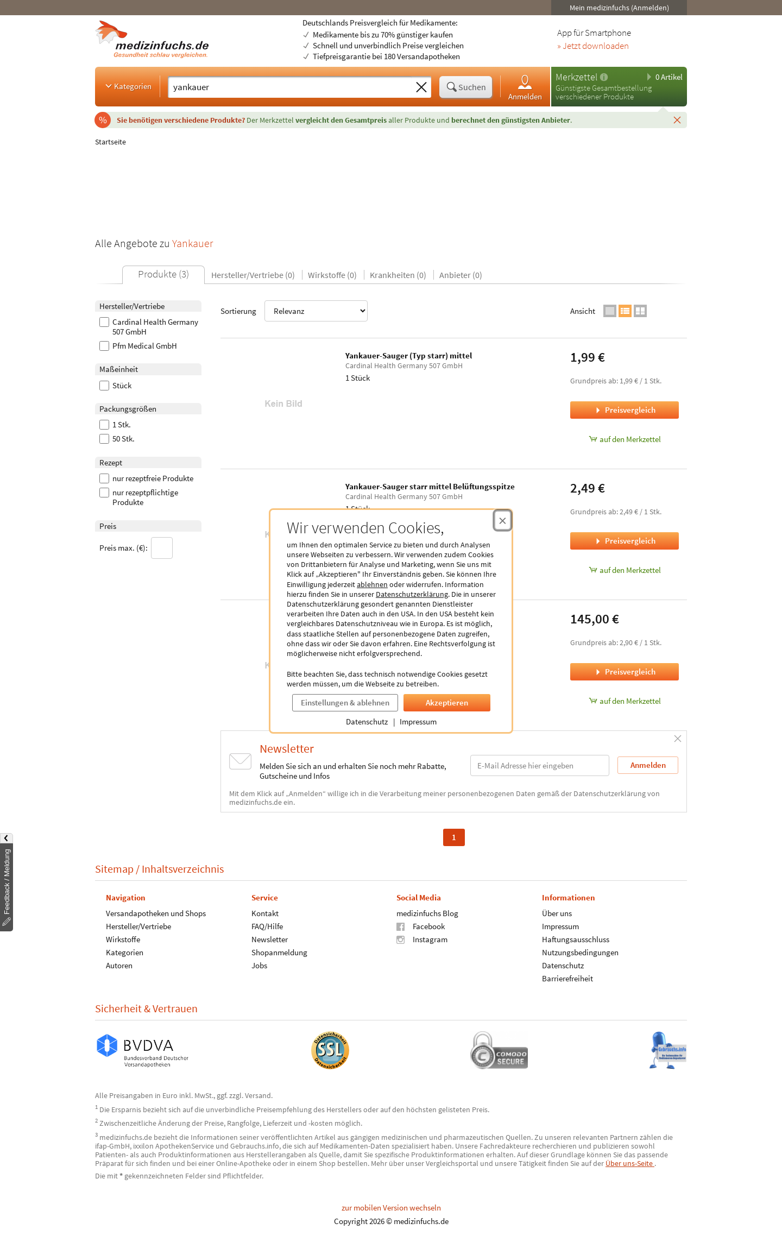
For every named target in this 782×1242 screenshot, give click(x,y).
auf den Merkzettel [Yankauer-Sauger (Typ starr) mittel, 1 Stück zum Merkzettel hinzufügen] (625, 439)
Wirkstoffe (123, 939)
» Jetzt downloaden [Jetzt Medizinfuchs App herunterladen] (593, 46)
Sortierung (294, 310)
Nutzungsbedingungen (580, 952)
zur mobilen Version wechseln (391, 1207)
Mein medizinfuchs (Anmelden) (619, 7)
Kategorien (127, 85)
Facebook (420, 926)
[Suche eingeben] (290, 87)
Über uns (557, 913)
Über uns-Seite (630, 1163)
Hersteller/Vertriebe (138, 926)
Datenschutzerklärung (412, 594)
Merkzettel (576, 77)
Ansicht (582, 311)
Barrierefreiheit (567, 978)
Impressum (418, 721)
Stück (115, 385)
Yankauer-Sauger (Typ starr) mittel (408, 355)
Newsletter (269, 939)
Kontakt (265, 913)
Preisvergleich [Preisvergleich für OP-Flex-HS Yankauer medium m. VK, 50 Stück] (624, 671)
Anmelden (525, 87)
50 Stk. (117, 439)
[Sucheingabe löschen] (421, 87)
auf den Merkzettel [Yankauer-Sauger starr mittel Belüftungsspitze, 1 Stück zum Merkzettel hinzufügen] (625, 570)
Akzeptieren (447, 702)
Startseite (110, 142)
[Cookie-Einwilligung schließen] (502, 520)
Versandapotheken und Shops (156, 913)
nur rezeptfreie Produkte (146, 478)
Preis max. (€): (136, 548)
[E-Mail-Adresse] (539, 765)
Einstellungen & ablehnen (345, 702)
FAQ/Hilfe (267, 926)
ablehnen (372, 584)
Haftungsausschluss (575, 939)
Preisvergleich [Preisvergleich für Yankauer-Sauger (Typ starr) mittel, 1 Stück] (624, 410)
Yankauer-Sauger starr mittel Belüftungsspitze (430, 486)
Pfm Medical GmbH (138, 346)
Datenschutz (367, 721)
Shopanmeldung (279, 952)
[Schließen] (677, 119)
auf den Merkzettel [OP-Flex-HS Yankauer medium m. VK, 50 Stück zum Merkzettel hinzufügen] (625, 701)
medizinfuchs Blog (427, 913)
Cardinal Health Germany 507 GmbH (148, 327)
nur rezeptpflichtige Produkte (138, 497)
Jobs (259, 965)
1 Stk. (115, 425)
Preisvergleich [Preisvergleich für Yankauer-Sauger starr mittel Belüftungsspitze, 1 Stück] (624, 540)
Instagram (421, 939)
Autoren (119, 965)
